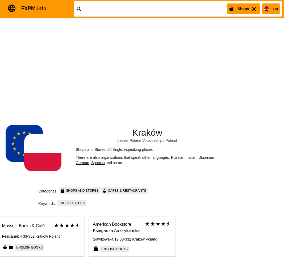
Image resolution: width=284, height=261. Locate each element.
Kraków (147, 132)
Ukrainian (206, 157)
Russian (178, 157)
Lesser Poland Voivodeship (139, 140)
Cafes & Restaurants (124, 191)
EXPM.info (33, 8)
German (82, 163)
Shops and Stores (79, 191)
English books (72, 203)
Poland (171, 140)
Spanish (98, 163)
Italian (191, 157)
